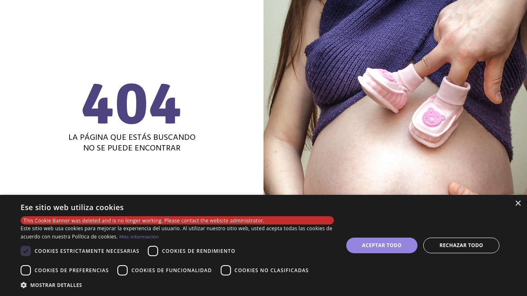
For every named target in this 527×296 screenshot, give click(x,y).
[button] (177, 285)
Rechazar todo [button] (461, 245)
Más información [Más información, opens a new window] (139, 237)
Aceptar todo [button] (381, 245)
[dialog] (263, 245)
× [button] (518, 204)
